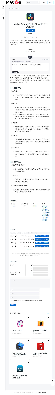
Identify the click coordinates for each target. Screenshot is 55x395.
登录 (44, 2)
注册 (50, 2)
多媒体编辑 (45, 209)
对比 (43, 210)
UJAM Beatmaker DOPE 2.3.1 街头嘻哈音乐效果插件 (19, 354)
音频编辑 (44, 220)
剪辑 (43, 206)
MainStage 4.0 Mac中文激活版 (40, 331)
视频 (43, 214)
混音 (43, 212)
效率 (48, 210)
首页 (36, 392)
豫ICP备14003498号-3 (28, 392)
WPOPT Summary (46, 59)
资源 (40, 392)
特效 (46, 212)
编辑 (48, 212)
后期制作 (44, 207)
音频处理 (44, 219)
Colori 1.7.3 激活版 (17, 330)
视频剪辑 (44, 215)
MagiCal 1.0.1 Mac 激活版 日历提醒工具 (40, 354)
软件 (13, 8)
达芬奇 (44, 217)
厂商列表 (44, 392)
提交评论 (13, 304)
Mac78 (18, 392)
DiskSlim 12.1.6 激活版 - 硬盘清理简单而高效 (20, 376)
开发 (46, 210)
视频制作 (47, 214)
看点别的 (15, 72)
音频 (47, 217)
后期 (46, 206)
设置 (48, 215)
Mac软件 (17, 8)
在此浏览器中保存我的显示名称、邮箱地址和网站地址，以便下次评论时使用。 (28, 300)
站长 (14, 206)
